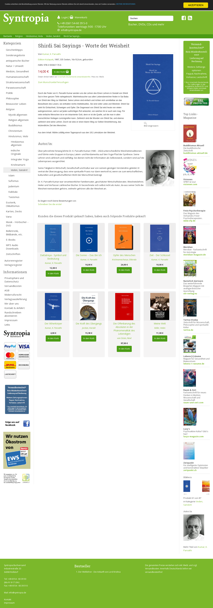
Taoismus (13, 197)
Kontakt (7, 599)
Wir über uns (11, 303)
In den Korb (61, 72)
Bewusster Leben (16, 103)
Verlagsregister (13, 264)
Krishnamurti (18, 164)
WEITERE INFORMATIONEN (20, 8)
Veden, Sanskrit (53, 36)
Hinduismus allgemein (17, 143)
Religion (19, 36)
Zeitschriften (13, 254)
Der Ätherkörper (53, 323)
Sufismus (13, 180)
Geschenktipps (14, 49)
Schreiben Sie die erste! (50, 204)
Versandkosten (13, 286)
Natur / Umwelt (15, 66)
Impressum (10, 320)
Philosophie (12, 98)
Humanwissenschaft (17, 76)
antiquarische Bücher (17, 60)
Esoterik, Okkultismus (13, 204)
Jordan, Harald (89, 327)
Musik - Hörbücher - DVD (17, 223)
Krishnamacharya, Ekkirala (124, 259)
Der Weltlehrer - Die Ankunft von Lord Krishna (99, 571)
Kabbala (12, 191)
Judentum (13, 186)
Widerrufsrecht (13, 294)
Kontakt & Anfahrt (14, 308)
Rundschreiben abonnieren (12, 314)
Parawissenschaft (16, 87)
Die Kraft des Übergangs (89, 323)
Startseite (7, 36)
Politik (9, 93)
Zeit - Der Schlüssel (160, 255)
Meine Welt (160, 323)
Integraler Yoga (20, 159)
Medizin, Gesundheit (17, 71)
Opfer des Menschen (124, 255)
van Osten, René (124, 338)
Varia (9, 216)
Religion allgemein (18, 120)
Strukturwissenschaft (18, 82)
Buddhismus (15, 125)
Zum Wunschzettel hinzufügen (53, 82)
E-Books (10, 239)
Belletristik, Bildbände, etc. (14, 232)
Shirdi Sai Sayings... (72, 36)
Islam (11, 175)
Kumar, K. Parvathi (51, 54)
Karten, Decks (14, 211)
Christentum (15, 130)
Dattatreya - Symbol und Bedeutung (53, 257)
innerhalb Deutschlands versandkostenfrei (74, 77)
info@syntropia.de (71, 30)
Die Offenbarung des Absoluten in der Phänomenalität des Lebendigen (124, 328)
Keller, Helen (159, 327)
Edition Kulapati (45, 59)
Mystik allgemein (17, 114)
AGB (6, 290)
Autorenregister (13, 260)
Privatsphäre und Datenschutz (14, 279)
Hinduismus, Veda (34, 36)
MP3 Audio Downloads (12, 246)
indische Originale (16, 152)
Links (7, 324)
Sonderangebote (15, 55)
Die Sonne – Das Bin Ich (89, 255)
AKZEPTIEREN (195, 5)
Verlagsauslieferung (15, 299)
